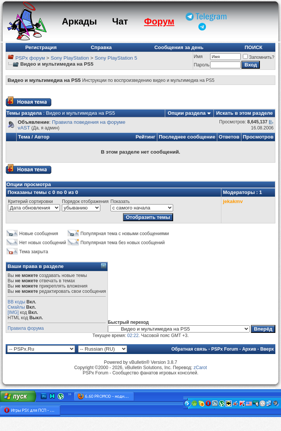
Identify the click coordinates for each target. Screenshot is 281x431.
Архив (249, 349)
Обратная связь (189, 349)
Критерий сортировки (30, 201)
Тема (24, 137)
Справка (101, 47)
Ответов (229, 137)
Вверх (267, 349)
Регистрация (41, 47)
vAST (24, 128)
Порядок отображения (85, 201)
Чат (120, 21)
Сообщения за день (178, 47)
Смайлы (16, 307)
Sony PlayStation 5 (116, 58)
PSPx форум (30, 58)
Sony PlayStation (70, 58)
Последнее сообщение (187, 137)
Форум (159, 21)
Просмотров (258, 137)
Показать (120, 201)
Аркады (79, 21)
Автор (41, 137)
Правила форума (26, 328)
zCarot (200, 367)
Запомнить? (258, 57)
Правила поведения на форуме (89, 122)
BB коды (16, 302)
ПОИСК (253, 47)
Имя (198, 56)
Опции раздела (186, 113)
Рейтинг (145, 137)
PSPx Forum (224, 349)
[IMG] (13, 312)
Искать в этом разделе (244, 113)
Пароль (202, 65)
